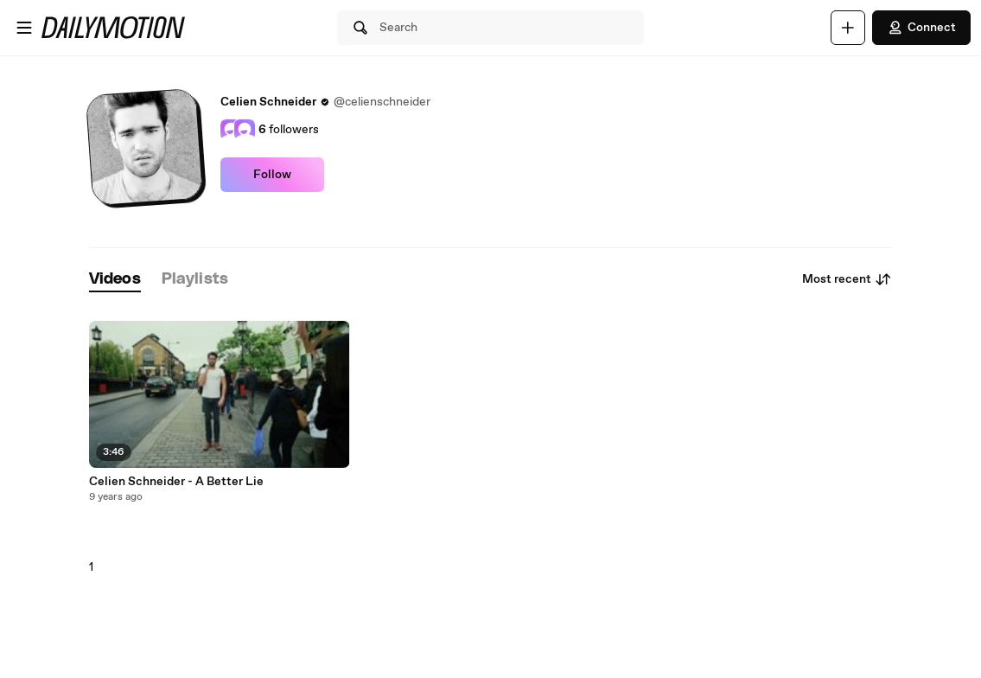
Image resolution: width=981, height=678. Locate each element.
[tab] (115, 280)
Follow (272, 174)
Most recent (847, 279)
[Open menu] (24, 27)
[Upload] (848, 27)
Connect (921, 27)
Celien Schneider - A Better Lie (176, 482)
